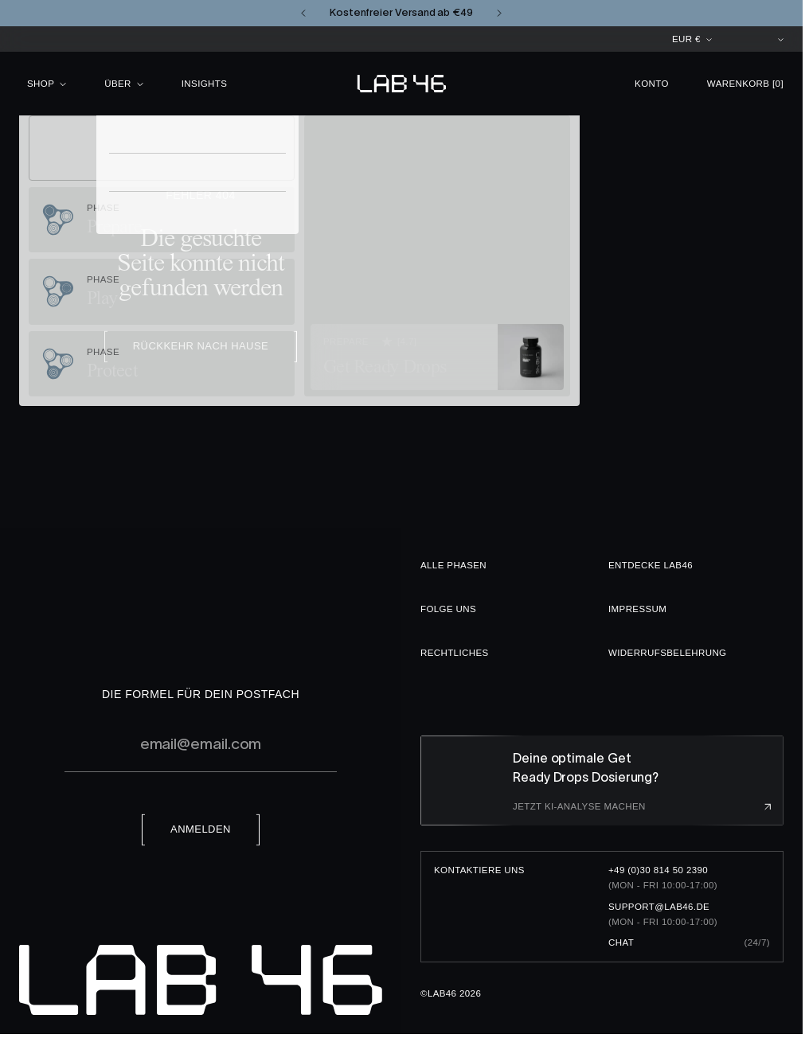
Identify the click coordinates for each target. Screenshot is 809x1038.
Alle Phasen (453, 565)
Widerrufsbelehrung (667, 653)
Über (123, 83)
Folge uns (448, 609)
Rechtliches (454, 653)
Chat (621, 942)
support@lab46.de (658, 906)
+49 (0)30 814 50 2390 (658, 870)
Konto (652, 83)
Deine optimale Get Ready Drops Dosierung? (586, 767)
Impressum (637, 609)
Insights (205, 83)
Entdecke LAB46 (650, 565)
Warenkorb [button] (745, 83)
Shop (46, 83)
